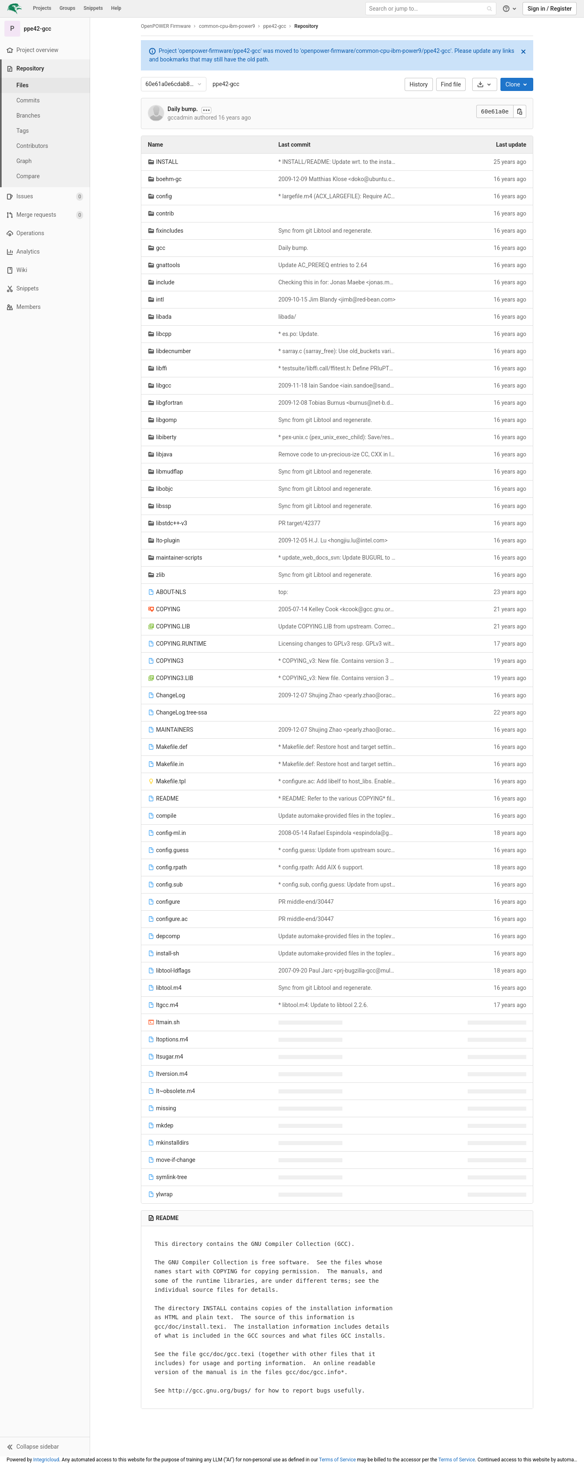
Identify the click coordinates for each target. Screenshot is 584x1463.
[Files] (45, 85)
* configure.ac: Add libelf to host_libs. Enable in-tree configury (337, 781)
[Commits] (45, 100)
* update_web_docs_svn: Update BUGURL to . (337, 557)
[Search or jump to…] (431, 9)
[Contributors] (45, 146)
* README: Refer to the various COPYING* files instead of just (337, 798)
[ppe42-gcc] (45, 28)
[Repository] (46, 68)
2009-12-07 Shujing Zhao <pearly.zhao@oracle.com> (337, 695)
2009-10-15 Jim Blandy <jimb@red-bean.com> (337, 299)
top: (283, 592)
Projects (42, 8)
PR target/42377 (299, 523)
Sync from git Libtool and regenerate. (325, 230)
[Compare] (45, 176)
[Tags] (45, 130)
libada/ (287, 316)
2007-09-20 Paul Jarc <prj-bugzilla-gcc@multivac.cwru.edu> (337, 970)
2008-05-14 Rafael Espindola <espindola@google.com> (337, 833)
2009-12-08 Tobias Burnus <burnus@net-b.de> (337, 402)
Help (116, 8)
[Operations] (45, 233)
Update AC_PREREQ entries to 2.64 (322, 265)
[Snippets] (45, 288)
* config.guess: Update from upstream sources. (337, 850)
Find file (451, 84)
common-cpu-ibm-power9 (227, 26)
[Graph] (45, 161)
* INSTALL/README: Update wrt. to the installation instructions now (337, 162)
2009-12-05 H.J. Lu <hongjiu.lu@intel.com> (333, 540)
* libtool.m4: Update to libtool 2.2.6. (323, 1005)
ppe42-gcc (226, 84)
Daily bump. (183, 109)
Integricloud (46, 1460)
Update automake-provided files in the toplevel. (337, 815)
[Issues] (45, 196)
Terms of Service (337, 1460)
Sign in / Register (549, 8)
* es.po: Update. (298, 334)
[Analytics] (45, 252)
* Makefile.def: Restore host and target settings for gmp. (337, 747)
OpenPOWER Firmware (166, 26)
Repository (306, 26)
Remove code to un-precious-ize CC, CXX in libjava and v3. (337, 454)
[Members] (45, 307)
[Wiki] (45, 270)
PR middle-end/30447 (306, 901)
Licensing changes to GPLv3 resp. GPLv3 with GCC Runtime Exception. (337, 643)
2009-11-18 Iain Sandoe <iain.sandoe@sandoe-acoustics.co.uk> (337, 385)
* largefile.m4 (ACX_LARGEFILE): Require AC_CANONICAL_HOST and (337, 196)
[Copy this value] (519, 111)
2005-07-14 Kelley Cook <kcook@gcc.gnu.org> (337, 609)
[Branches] (45, 115)
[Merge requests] (45, 215)
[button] (45, 1446)
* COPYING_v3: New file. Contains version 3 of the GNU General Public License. (337, 661)
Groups (67, 8)
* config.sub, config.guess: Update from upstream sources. (337, 884)
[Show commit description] (206, 110)
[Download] (484, 84)
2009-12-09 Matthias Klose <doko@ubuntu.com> (337, 179)
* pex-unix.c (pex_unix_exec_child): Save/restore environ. (337, 437)
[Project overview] (45, 50)
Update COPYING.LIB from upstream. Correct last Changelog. (337, 626)
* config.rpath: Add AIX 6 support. (321, 867)
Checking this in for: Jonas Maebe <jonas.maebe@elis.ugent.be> (337, 282)
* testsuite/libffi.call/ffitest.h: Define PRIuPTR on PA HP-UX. (337, 368)
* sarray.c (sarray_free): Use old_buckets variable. (337, 351)
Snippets (93, 8)
